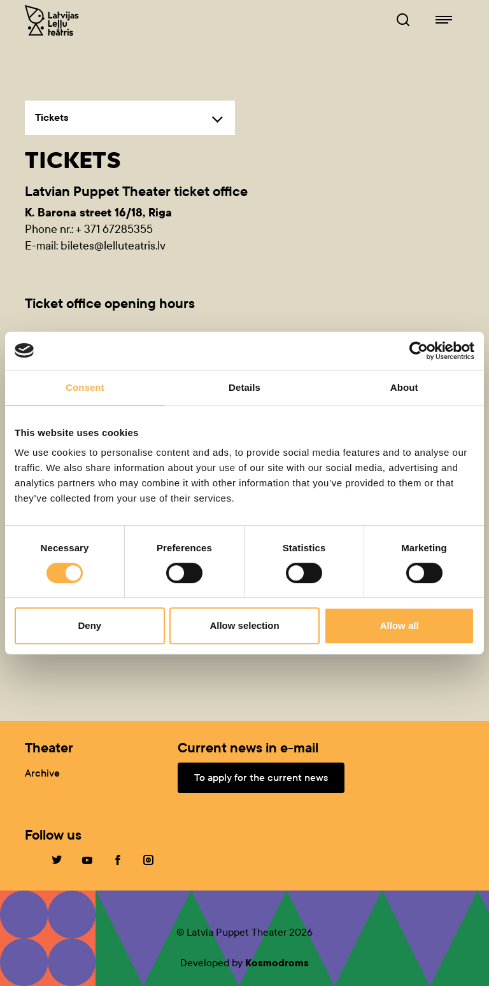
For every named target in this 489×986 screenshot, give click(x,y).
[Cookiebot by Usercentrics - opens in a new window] (418, 350)
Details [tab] (244, 387)
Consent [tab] (85, 387)
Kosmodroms (277, 963)
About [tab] (404, 387)
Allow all (399, 625)
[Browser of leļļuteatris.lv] (403, 20)
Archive (42, 773)
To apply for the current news (261, 777)
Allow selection (244, 625)
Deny (89, 625)
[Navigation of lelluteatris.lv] (443, 20)
